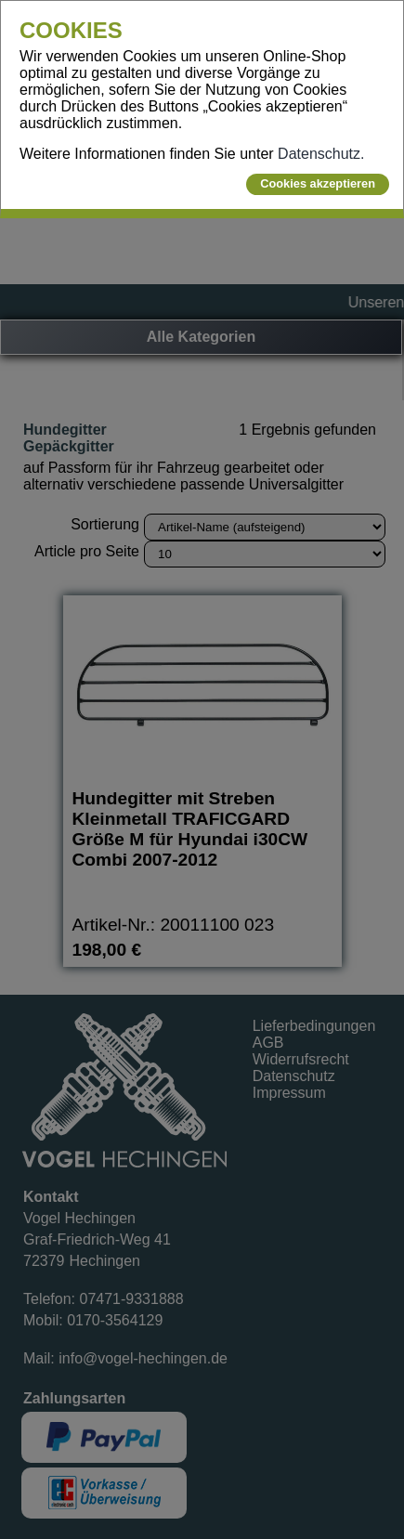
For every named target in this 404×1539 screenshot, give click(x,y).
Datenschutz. (321, 154)
